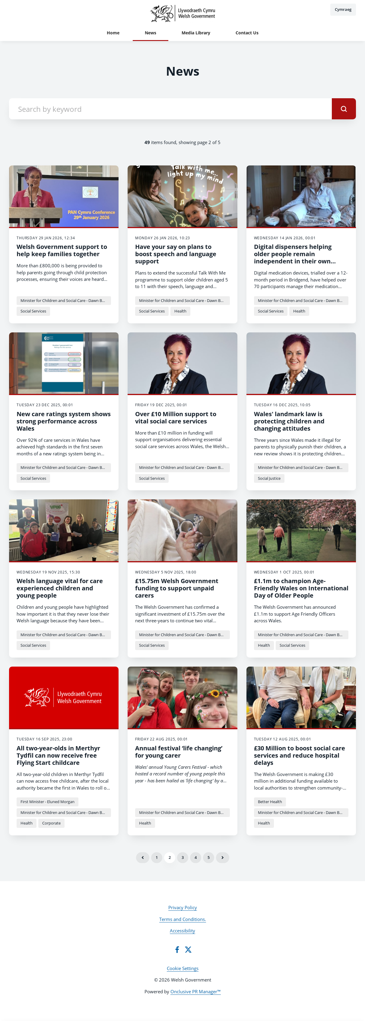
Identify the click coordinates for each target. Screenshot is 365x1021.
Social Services (33, 311)
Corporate (51, 823)
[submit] (344, 108)
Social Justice (269, 478)
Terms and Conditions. (182, 919)
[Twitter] (188, 949)
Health (180, 311)
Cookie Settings (182, 968)
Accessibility (182, 931)
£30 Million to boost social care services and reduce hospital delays (299, 755)
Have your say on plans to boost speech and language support (175, 254)
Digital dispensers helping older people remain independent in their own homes (293, 257)
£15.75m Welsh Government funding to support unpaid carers (176, 588)
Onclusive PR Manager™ (195, 991)
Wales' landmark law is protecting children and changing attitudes (289, 421)
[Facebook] (177, 949)
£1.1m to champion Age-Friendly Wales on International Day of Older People (301, 588)
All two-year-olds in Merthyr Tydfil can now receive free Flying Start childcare (58, 755)
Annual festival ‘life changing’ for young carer (178, 751)
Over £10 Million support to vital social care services (175, 417)
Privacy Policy (182, 907)
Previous (142, 857)
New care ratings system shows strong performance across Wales (64, 421)
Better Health (270, 801)
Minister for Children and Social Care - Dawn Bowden (66, 300)
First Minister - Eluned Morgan (48, 801)
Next (222, 857)
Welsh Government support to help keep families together (62, 250)
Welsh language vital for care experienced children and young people (60, 588)
